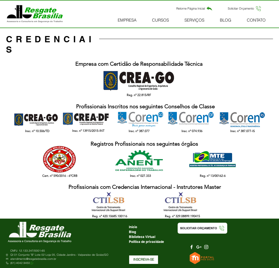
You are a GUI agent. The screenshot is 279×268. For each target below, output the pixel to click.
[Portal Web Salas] (202, 258)
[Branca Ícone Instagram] (206, 247)
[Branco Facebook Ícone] (191, 247)
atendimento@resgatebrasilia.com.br (33, 259)
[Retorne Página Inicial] (194, 8)
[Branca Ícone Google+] (199, 247)
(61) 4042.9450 (20, 263)
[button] (245, 8)
